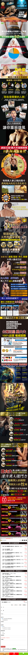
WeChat (3, 633)
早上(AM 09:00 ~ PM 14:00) (6, 627)
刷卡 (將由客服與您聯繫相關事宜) (7, 618)
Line (3, 632)
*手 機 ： (2, 610)
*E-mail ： (2, 613)
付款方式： (2, 617)
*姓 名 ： (2, 607)
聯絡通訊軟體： (3, 630)
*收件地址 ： (2, 621)
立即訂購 (3, 646)
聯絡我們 (14, 648)
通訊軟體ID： (3, 635)
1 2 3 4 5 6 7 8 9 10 (26, 547)
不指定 (3, 626)
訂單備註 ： (2, 639)
